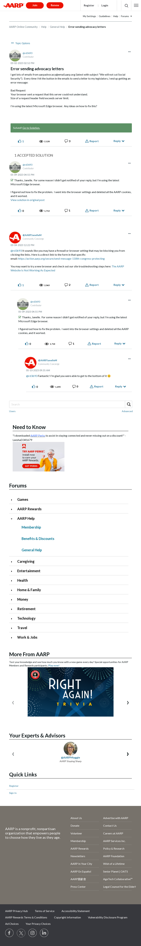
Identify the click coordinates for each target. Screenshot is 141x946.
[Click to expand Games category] (13, 499)
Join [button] (34, 5)
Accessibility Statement (76, 911)
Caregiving (26, 561)
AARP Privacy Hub (16, 911)
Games (22, 499)
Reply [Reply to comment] (117, 210)
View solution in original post (28, 199)
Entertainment (28, 571)
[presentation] (13, 702)
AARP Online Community (23, 26)
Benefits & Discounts (38, 538)
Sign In (13, 792)
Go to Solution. (31, 127)
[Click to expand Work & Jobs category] (13, 637)
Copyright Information (67, 917)
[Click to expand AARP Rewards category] (13, 509)
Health (22, 580)
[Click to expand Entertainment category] (13, 571)
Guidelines (104, 16)
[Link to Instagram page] (32, 933)
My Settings (89, 16)
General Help (57, 26)
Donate (74, 825)
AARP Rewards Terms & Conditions (26, 917)
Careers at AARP (113, 833)
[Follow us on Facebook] (9, 933)
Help (115, 16)
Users (12, 411)
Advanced (127, 411)
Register (89, 5)
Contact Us (110, 825)
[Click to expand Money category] (13, 599)
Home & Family (29, 590)
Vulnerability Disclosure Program (107, 917)
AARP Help (26, 518)
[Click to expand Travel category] (13, 628)
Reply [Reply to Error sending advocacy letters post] (117, 140)
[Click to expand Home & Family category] (13, 590)
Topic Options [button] (22, 43)
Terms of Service (44, 911)
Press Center (78, 886)
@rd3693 (16, 250)
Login (104, 5)
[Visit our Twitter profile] (21, 933)
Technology (26, 618)
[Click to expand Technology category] (13, 618)
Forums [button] (125, 16)
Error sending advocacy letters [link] (87, 26)
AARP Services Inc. (114, 840)
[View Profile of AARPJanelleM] (32, 235)
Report (94, 141)
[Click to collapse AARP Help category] (13, 518)
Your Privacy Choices (38, 923)
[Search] (70, 404)
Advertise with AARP (115, 818)
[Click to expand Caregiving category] (13, 561)
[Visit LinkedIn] (44, 933)
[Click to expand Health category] (13, 580)
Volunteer (76, 833)
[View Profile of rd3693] (27, 53)
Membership (31, 527)
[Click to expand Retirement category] (13, 609)
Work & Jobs (27, 637)
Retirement (26, 609)
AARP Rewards (29, 509)
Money (22, 599)
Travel (22, 628)
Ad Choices (12, 923)
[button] (136, 5)
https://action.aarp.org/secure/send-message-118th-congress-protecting (61, 258)
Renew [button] (55, 5)
